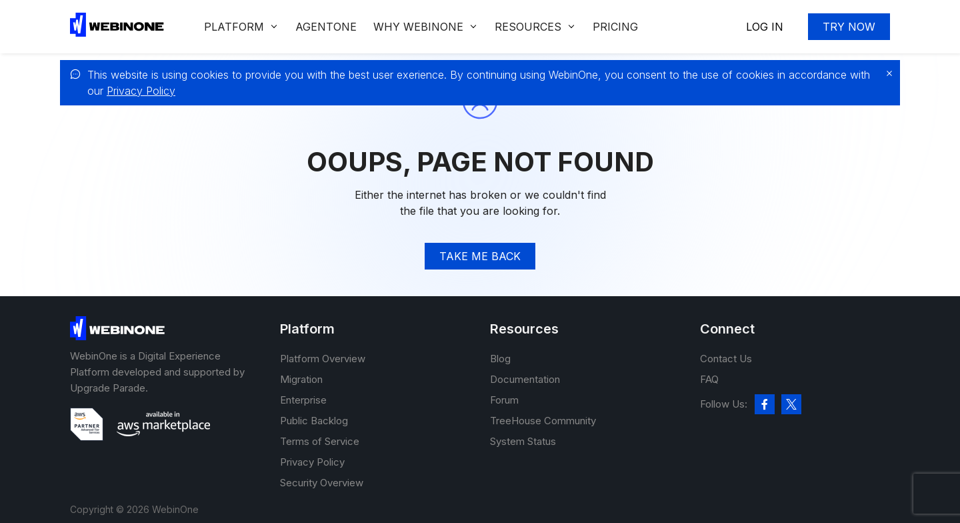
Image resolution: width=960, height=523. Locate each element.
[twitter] (791, 404)
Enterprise (303, 400)
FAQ (709, 379)
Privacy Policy (141, 90)
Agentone (326, 26)
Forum (504, 400)
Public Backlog (314, 420)
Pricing (615, 26)
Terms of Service (319, 441)
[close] (886, 73)
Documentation (525, 379)
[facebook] (765, 404)
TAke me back (480, 256)
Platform (234, 26)
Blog (500, 358)
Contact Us (726, 358)
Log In (764, 26)
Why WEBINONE (418, 26)
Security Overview (321, 482)
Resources (528, 26)
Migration (301, 379)
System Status (523, 441)
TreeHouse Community (543, 420)
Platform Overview (322, 358)
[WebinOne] (117, 32)
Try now (849, 26)
